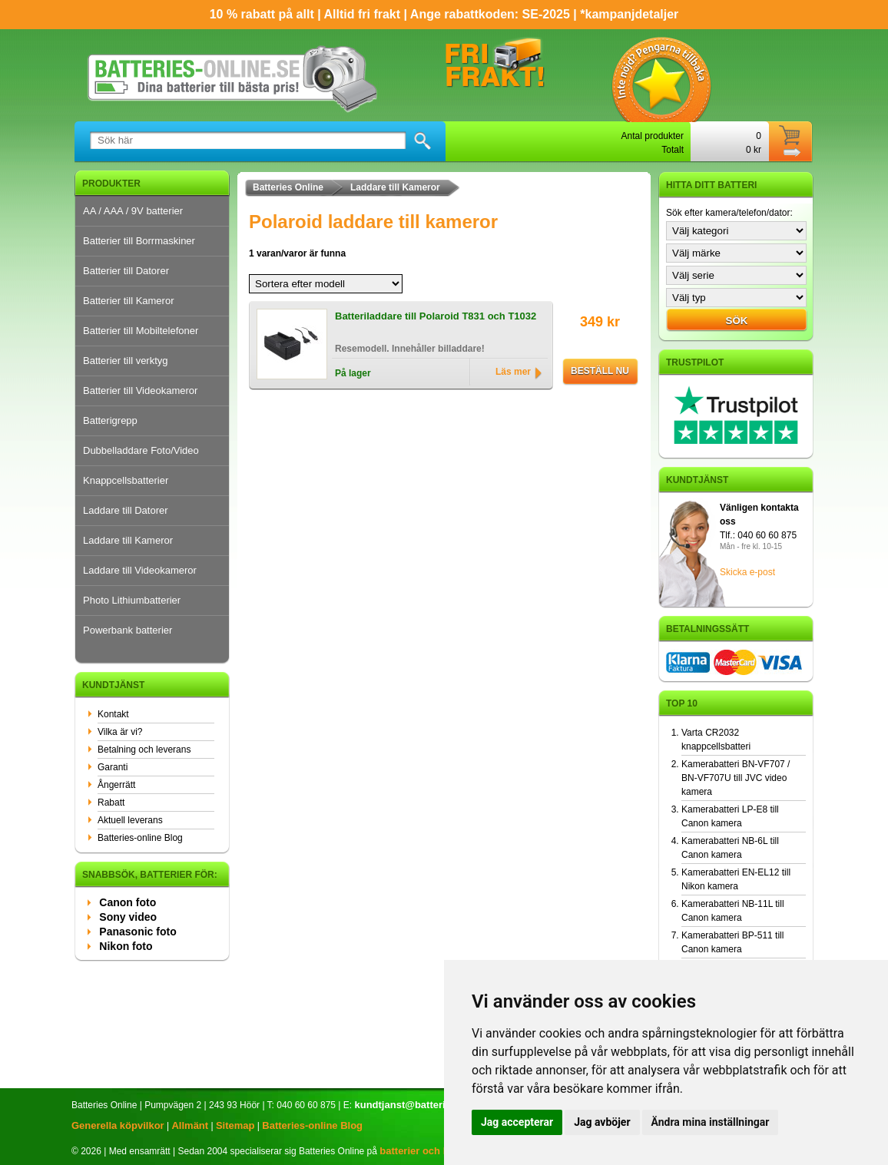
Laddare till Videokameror (140, 570)
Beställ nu (600, 371)
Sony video (128, 917)
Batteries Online (288, 187)
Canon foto (127, 902)
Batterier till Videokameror (140, 390)
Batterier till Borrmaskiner (139, 241)
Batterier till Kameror (128, 300)
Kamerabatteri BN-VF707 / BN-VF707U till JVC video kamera (735, 778)
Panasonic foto (137, 931)
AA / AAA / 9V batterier (133, 211)
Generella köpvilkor (117, 1125)
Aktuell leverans (130, 820)
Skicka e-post (747, 572)
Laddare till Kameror (128, 540)
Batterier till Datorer (126, 270)
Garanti (113, 767)
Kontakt (113, 714)
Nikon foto (125, 946)
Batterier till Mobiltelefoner (140, 330)
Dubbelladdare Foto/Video (141, 450)
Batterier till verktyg (125, 360)
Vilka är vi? (120, 731)
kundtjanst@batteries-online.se (428, 1104)
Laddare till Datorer (125, 510)
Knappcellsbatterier (125, 480)
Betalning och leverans (144, 749)
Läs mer (513, 371)
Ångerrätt (116, 784)
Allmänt (189, 1125)
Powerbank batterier (127, 630)
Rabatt (111, 802)
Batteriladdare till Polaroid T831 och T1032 (435, 316)
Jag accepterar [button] (517, 1122)
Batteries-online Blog (140, 837)
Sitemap (235, 1125)
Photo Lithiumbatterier (132, 600)
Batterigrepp (110, 420)
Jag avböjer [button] (602, 1122)
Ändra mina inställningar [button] (710, 1122)
